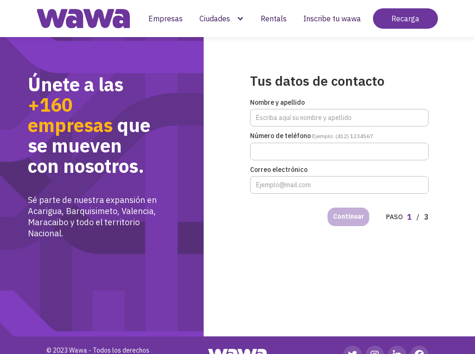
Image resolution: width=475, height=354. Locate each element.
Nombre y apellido (277, 102)
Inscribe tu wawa (332, 18)
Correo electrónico (279, 169)
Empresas (165, 18)
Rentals (274, 18)
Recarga (405, 18)
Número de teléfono (311, 136)
